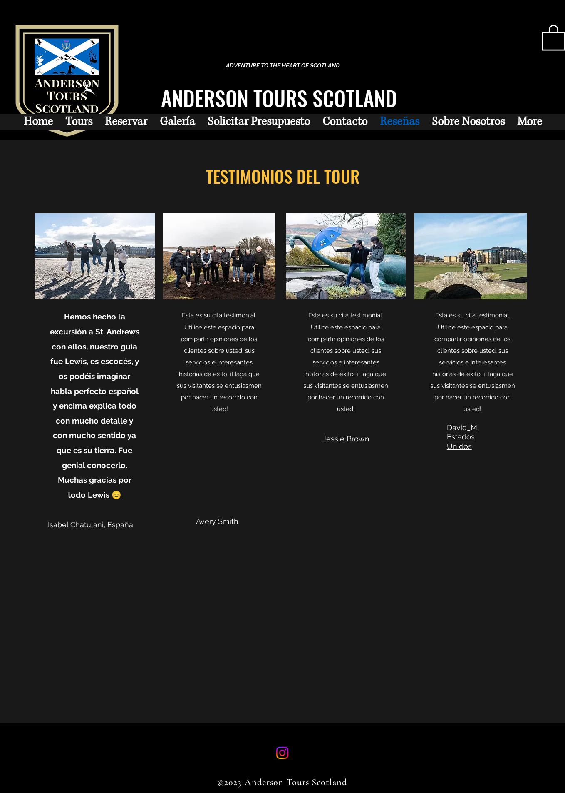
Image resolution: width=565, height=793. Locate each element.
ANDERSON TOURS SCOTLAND (279, 97)
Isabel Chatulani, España (90, 524)
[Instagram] (282, 753)
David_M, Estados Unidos (463, 437)
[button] (553, 37)
